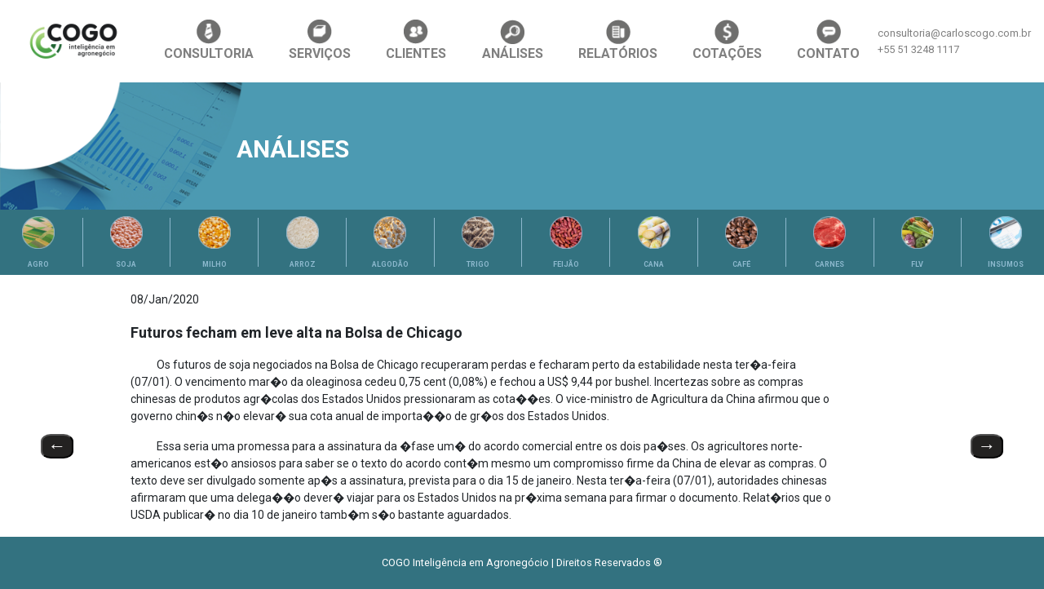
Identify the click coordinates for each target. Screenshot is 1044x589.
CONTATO (828, 40)
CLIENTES (416, 40)
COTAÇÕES (727, 40)
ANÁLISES (512, 40)
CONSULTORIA (209, 40)
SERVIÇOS (320, 40)
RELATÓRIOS (617, 40)
